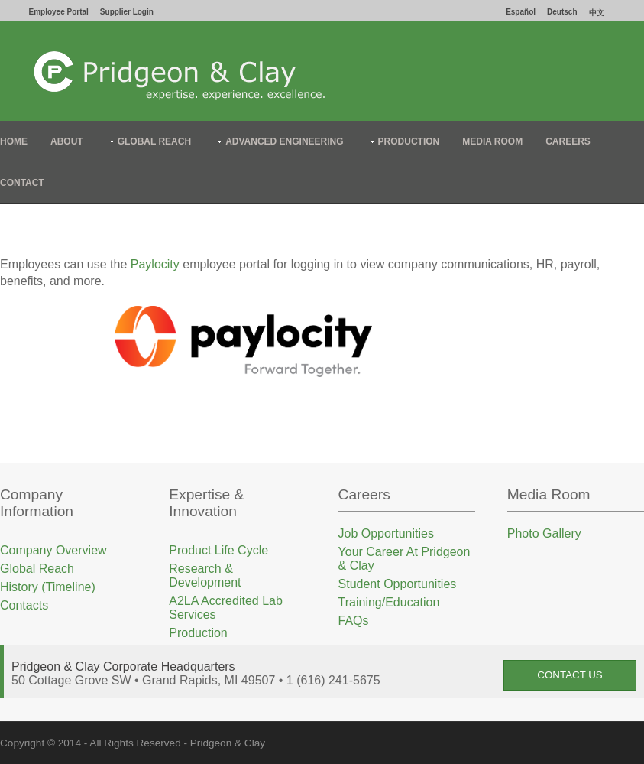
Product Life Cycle (218, 550)
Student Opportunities (397, 583)
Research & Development (205, 575)
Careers (568, 141)
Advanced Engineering (284, 141)
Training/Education (389, 602)
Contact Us (569, 675)
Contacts (24, 605)
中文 (596, 12)
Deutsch (562, 12)
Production (409, 141)
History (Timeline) (47, 586)
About (66, 141)
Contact (22, 182)
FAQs (353, 620)
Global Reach (154, 141)
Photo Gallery (544, 533)
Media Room (492, 141)
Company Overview (53, 550)
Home (14, 141)
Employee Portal (59, 12)
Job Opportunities (386, 533)
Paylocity (155, 264)
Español (521, 12)
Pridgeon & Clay (227, 743)
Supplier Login (127, 12)
